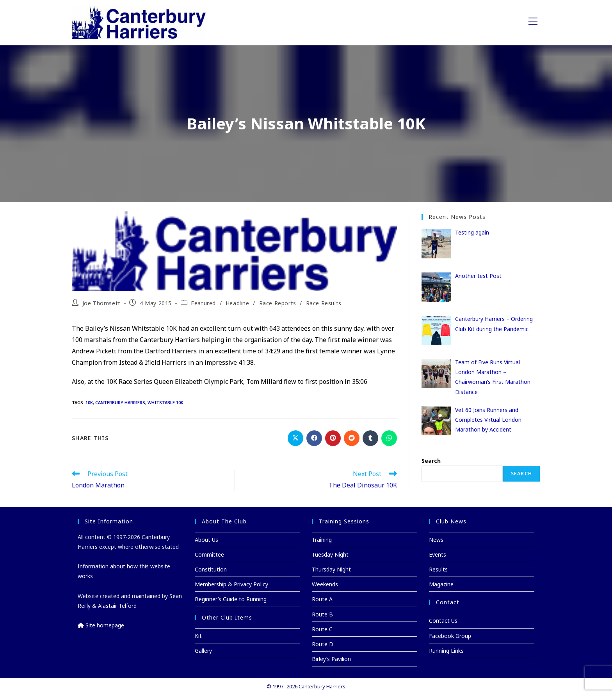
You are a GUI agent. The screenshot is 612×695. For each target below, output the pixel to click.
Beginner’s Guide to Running (231, 599)
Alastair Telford (117, 605)
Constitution (211, 569)
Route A (322, 599)
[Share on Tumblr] (370, 438)
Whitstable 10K (165, 402)
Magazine (441, 584)
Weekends (325, 584)
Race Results (324, 303)
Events (437, 554)
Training (322, 539)
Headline (237, 303)
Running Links (446, 650)
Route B (322, 614)
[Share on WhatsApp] (389, 438)
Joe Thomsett (101, 303)
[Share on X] (295, 438)
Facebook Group (450, 635)
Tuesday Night (330, 554)
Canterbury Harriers (120, 402)
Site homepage (101, 625)
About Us (206, 539)
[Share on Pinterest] (333, 438)
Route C (322, 629)
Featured (203, 303)
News (436, 539)
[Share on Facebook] (314, 438)
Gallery (203, 650)
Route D (322, 644)
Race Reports (277, 303)
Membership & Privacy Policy (231, 584)
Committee (209, 554)
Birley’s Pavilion (331, 659)
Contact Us (443, 620)
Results (438, 569)
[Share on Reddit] (351, 438)
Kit (198, 635)
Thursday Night (331, 569)
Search (431, 460)
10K (89, 402)
